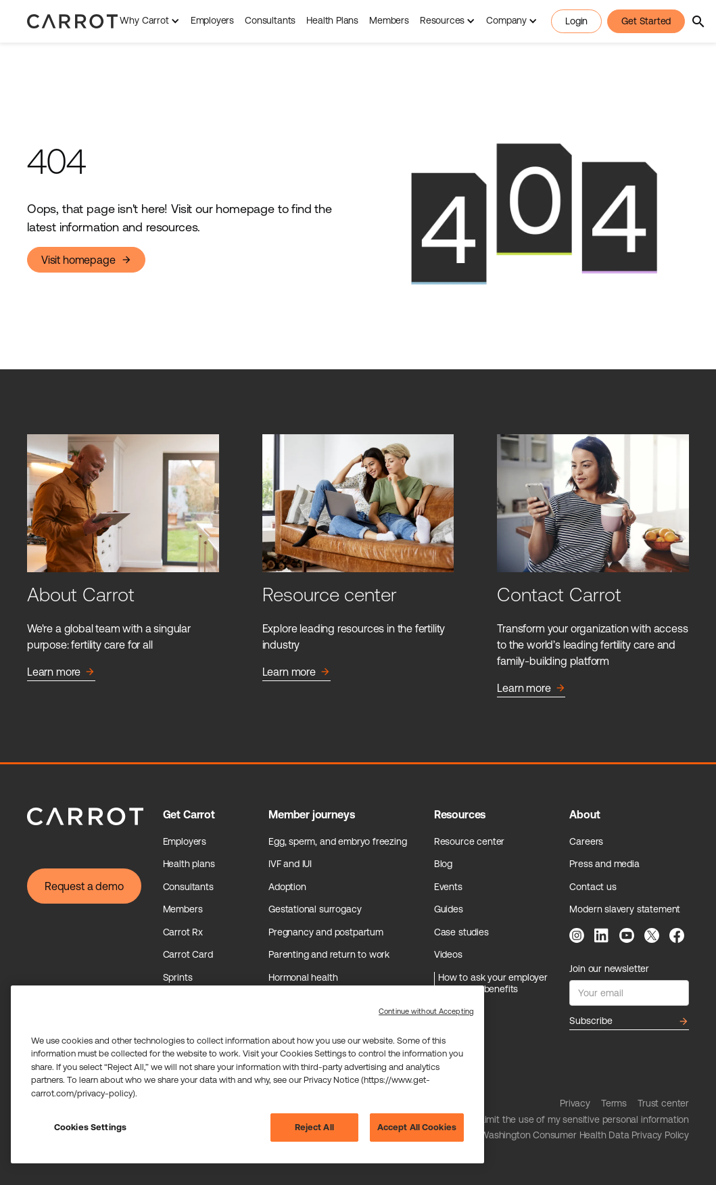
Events (448, 886)
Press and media (604, 863)
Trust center (663, 1103)
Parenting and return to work (328, 954)
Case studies (461, 932)
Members (389, 20)
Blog (443, 863)
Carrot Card (188, 954)
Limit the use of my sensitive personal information (584, 1119)
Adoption (287, 886)
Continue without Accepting (426, 1011)
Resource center (469, 841)
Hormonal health (302, 977)
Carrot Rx (183, 932)
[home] (72, 21)
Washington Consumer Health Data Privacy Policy (584, 1135)
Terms (614, 1103)
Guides (448, 909)
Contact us (592, 886)
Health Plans (332, 20)
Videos (448, 954)
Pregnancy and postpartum (325, 932)
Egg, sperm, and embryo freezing (337, 841)
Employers (212, 20)
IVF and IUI (290, 863)
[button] (149, 21)
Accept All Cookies (416, 1127)
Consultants (270, 20)
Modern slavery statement (624, 909)
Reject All (314, 1127)
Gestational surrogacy (314, 909)
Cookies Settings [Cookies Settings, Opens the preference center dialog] (90, 1127)
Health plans (189, 863)
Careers (586, 841)
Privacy (575, 1103)
